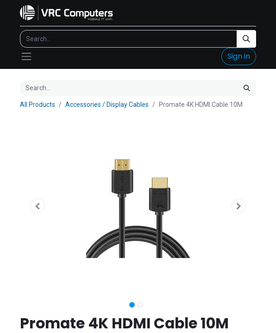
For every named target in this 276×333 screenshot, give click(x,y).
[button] (38, 206)
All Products (37, 104)
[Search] (246, 39)
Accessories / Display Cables (107, 104)
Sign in (238, 56)
